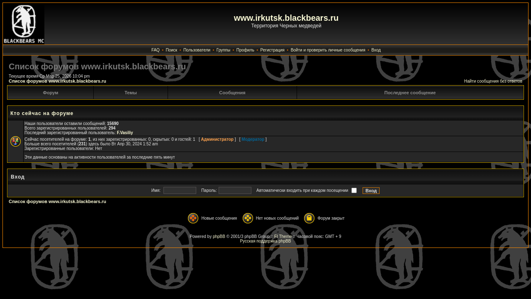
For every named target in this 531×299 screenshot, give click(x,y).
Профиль (245, 50)
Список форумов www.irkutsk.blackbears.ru (57, 80)
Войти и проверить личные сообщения (328, 50)
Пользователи (196, 50)
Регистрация (273, 50)
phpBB (219, 236)
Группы (223, 50)
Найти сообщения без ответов (493, 81)
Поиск (172, 50)
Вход (376, 50)
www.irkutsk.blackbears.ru (286, 17)
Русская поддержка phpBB (265, 241)
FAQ (155, 50)
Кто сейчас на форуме (41, 113)
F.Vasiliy (125, 132)
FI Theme (283, 236)
